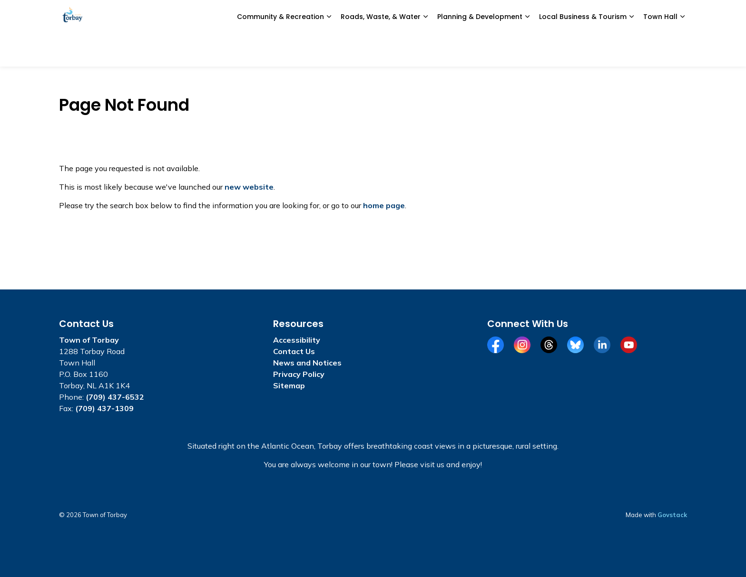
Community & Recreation (280, 50)
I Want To (628, 16)
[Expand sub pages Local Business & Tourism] (631, 50)
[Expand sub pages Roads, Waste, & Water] (425, 50)
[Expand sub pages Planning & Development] (527, 50)
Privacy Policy (298, 374)
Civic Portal (512, 16)
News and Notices (327, 16)
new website (249, 187)
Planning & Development (479, 50)
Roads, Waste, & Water (381, 50)
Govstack (672, 515)
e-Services (390, 16)
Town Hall (660, 50)
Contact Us (294, 351)
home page (384, 205)
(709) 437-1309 (104, 408)
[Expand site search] (677, 16)
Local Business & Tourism (583, 50)
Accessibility (296, 340)
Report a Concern (450, 16)
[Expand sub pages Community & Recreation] (329, 50)
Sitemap (289, 385)
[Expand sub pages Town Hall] (682, 50)
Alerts (568, 16)
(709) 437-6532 (115, 397)
